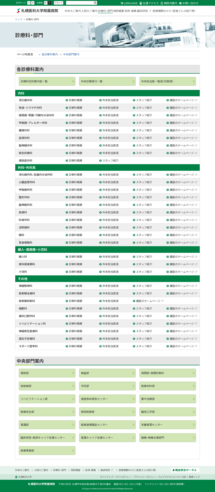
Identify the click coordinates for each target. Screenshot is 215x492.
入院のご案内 (89, 11)
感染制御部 (87, 412)
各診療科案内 (50, 54)
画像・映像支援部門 (152, 437)
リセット (59, 3)
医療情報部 (27, 450)
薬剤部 (25, 373)
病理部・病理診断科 (152, 373)
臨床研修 (144, 11)
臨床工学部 (148, 412)
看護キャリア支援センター (97, 437)
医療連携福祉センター (94, 425)
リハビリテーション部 (34, 399)
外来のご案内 (73, 11)
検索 (95, 3)
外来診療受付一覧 (91, 81)
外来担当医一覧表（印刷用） (157, 81)
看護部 (25, 425)
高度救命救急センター (94, 399)
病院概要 (118, 11)
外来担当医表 (111, 100)
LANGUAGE (131, 3)
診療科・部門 (105, 11)
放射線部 (26, 386)
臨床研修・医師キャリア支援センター (43, 437)
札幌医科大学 (25, 476)
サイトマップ (106, 476)
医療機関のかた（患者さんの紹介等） (174, 11)
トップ (18, 19)
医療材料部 (148, 386)
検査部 (85, 373)
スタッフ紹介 (144, 100)
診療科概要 (76, 100)
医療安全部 (27, 412)
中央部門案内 (71, 54)
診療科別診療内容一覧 (34, 81)
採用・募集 (130, 11)
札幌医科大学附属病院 (37, 10)
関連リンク (194, 476)
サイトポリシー (123, 476)
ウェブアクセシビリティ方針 (172, 476)
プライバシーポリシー (145, 476)
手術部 (85, 386)
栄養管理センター (152, 425)
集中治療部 (148, 399)
